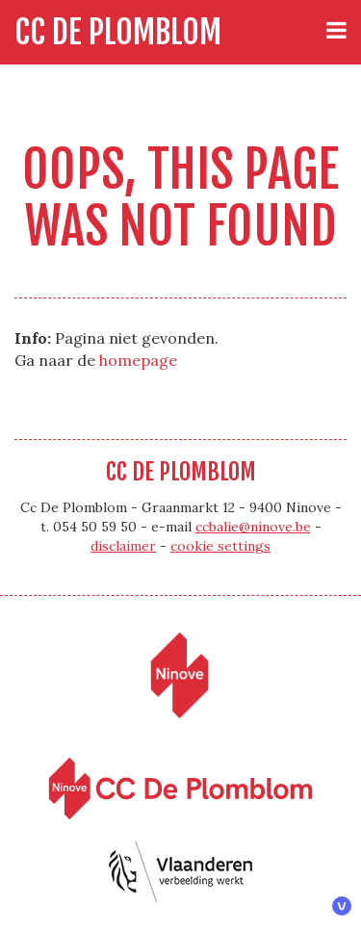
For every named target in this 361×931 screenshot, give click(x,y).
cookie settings (220, 546)
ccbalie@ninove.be (253, 526)
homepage (138, 360)
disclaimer (123, 546)
